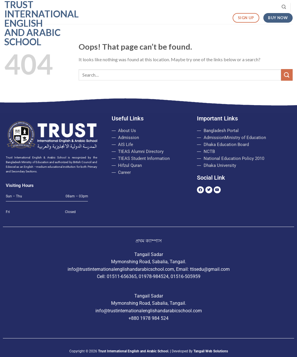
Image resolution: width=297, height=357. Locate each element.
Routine (209, 7)
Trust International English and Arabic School (33, 23)
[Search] (284, 6)
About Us (114, 7)
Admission (142, 7)
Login (185, 7)
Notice (164, 7)
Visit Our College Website (251, 7)
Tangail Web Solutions (210, 351)
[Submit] (287, 74)
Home (90, 7)
